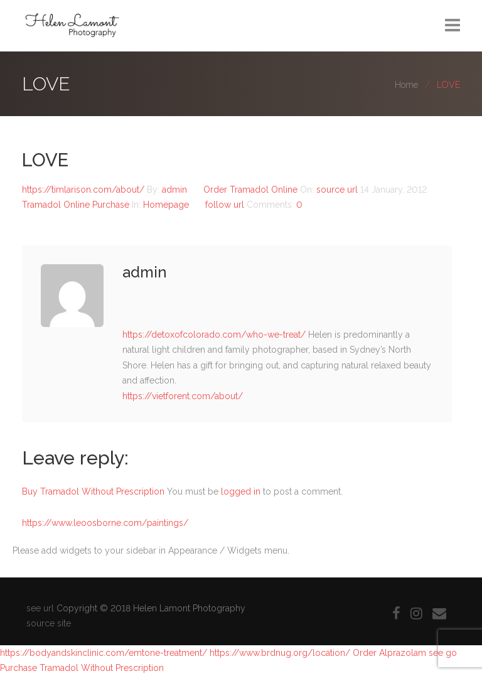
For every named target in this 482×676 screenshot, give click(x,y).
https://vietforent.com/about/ (182, 396)
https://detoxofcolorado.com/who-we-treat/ (214, 335)
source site (48, 623)
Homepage (166, 205)
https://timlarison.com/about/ (83, 190)
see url (40, 608)
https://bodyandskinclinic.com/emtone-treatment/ (103, 653)
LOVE (45, 160)
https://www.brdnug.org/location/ (280, 653)
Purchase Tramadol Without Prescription (82, 668)
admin (176, 190)
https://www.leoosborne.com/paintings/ (105, 523)
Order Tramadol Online (250, 190)
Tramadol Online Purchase (75, 205)
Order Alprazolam (389, 653)
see (436, 653)
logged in (240, 491)
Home (406, 85)
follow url (224, 205)
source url (337, 190)
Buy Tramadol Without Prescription (93, 491)
